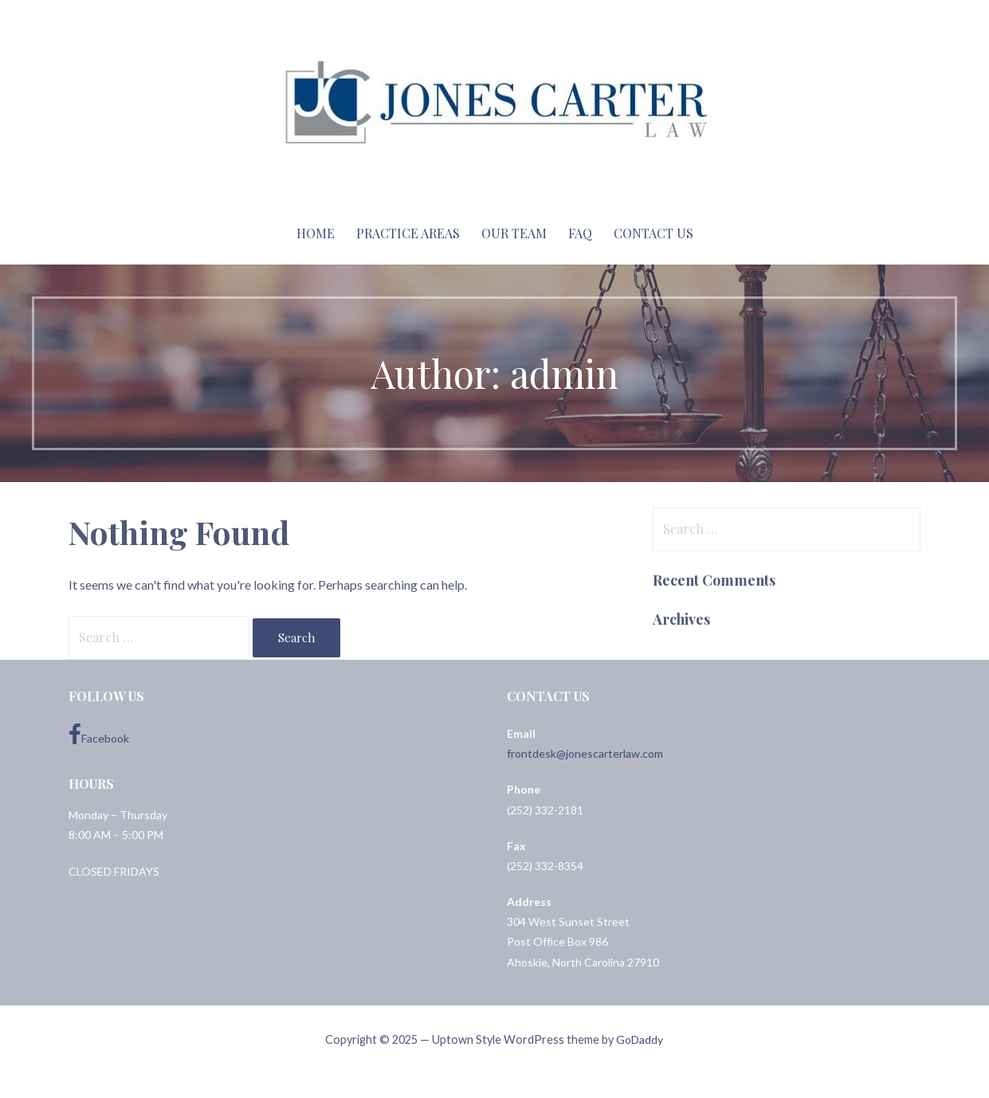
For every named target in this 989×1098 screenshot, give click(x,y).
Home (315, 233)
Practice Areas (408, 233)
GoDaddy (639, 1039)
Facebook (99, 735)
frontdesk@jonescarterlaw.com (585, 753)
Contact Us (653, 233)
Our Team (514, 233)
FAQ (580, 233)
